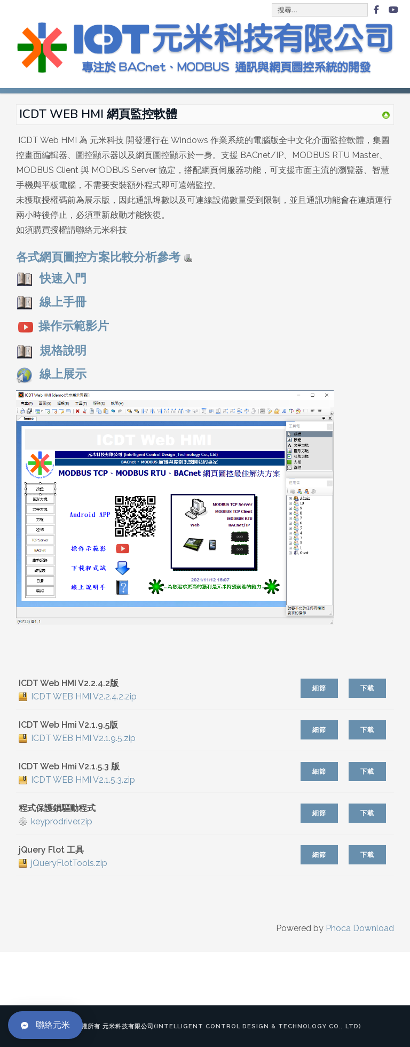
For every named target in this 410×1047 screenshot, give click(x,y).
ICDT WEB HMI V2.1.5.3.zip (83, 780)
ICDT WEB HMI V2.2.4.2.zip (84, 696)
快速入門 (51, 278)
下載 (367, 688)
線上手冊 (51, 302)
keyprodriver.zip (61, 821)
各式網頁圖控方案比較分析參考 (104, 257)
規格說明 (63, 351)
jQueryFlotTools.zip (69, 863)
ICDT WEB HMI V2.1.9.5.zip (83, 738)
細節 (319, 688)
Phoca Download (360, 928)
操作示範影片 (73, 326)
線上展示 (63, 374)
